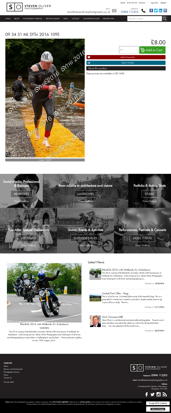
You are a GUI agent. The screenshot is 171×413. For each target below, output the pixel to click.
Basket (123, 3)
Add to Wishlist (127, 62)
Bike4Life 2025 (108, 18)
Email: (108, 9)
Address (164, 384)
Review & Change (158, 409)
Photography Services (32, 18)
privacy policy (85, 402)
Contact (75, 18)
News (65, 18)
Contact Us (8, 378)
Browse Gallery (53, 18)
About (16, 18)
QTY (121, 50)
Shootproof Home (91, 18)
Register (163, 3)
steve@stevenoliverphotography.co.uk (88, 11)
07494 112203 (129, 11)
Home (8, 18)
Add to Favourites (128, 57)
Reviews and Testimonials (13, 369)
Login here (154, 3)
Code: (41, 160)
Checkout (142, 3)
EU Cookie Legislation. (61, 402)
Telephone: (134, 9)
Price (152, 39)
